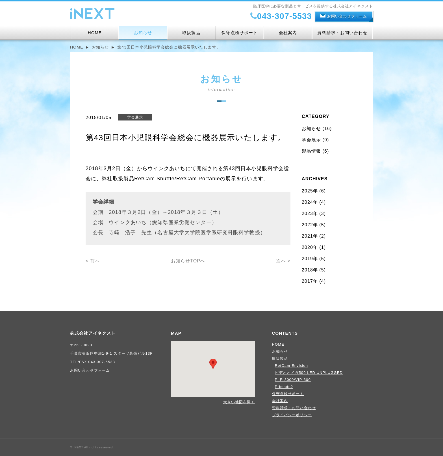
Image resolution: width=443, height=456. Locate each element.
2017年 (310, 281)
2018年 (310, 270)
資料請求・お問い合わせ (342, 32)
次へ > (283, 260)
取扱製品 (191, 32)
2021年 (310, 236)
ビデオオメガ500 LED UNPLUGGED (309, 372)
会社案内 (288, 32)
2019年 (310, 258)
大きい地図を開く (239, 402)
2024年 (310, 202)
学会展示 (311, 139)
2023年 (310, 213)
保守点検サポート (240, 32)
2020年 (310, 247)
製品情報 (311, 151)
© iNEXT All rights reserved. (92, 447)
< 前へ (93, 260)
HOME (95, 32)
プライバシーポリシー (292, 415)
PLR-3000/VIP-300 (293, 380)
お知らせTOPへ (188, 260)
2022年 (310, 224)
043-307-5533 (280, 16)
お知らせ (143, 32)
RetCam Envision (291, 365)
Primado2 (284, 387)
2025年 (310, 190)
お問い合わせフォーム (343, 16)
